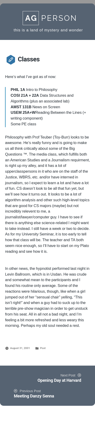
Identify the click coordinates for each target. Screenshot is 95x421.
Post (43, 348)
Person (50, 18)
